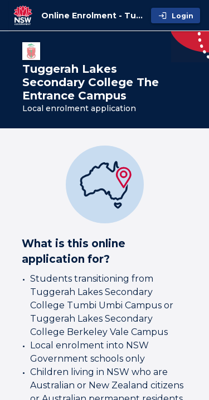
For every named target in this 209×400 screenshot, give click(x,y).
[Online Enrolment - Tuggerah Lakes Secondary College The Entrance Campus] (94, 15)
